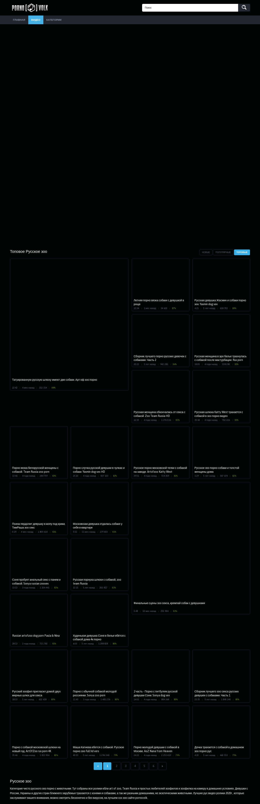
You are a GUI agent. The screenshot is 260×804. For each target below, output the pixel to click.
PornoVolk (31, 8)
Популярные (223, 253)
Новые (206, 253)
